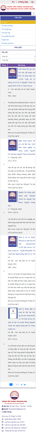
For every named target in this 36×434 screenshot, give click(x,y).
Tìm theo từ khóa (7, 26)
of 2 (17, 384)
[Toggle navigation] (33, 13)
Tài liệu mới (5, 40)
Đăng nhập (23, 2)
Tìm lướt (4, 22)
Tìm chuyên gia (6, 29)
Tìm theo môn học (7, 43)
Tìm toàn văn (5, 33)
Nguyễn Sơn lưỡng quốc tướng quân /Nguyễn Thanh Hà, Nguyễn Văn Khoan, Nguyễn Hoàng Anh (21, 199)
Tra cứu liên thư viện (7, 36)
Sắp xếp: (5, 52)
